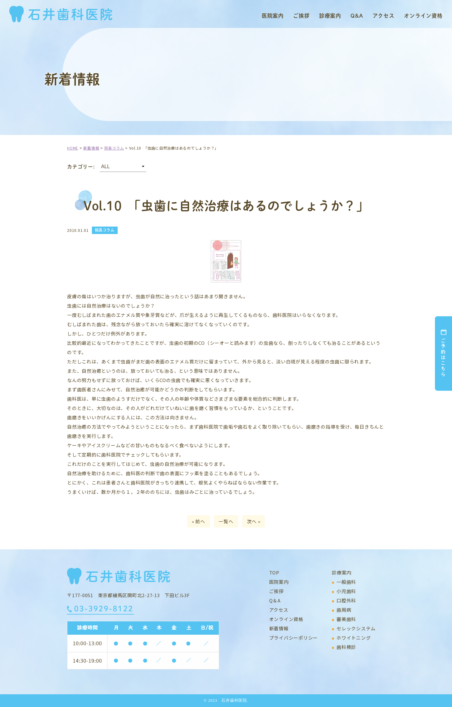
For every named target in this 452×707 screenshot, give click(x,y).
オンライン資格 (423, 15)
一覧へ (226, 521)
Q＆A (275, 600)
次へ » (253, 521)
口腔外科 (346, 600)
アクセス (384, 15)
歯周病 (344, 609)
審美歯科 (346, 619)
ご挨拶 (301, 15)
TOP (274, 572)
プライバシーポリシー (293, 637)
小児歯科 (346, 591)
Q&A (356, 15)
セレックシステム (356, 628)
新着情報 (279, 628)
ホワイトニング (354, 637)
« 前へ (198, 521)
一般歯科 (346, 582)
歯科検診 (346, 647)
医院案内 (273, 15)
